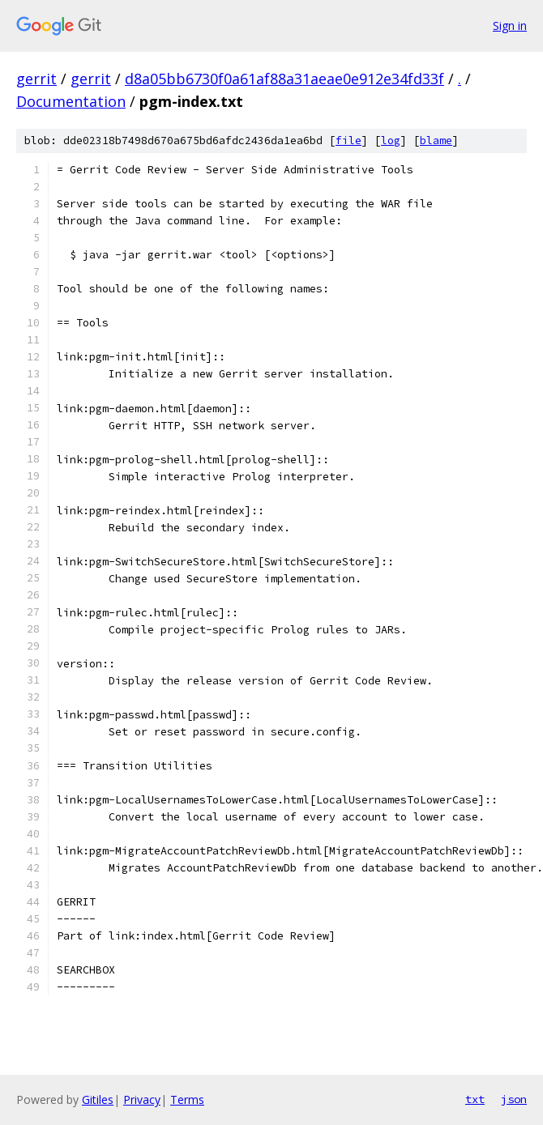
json (514, 1099)
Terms (187, 1099)
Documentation (71, 101)
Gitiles (97, 1099)
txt (475, 1099)
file (348, 140)
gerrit (36, 78)
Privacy (141, 1099)
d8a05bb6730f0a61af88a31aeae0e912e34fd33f (284, 78)
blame (436, 140)
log (390, 140)
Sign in (510, 25)
